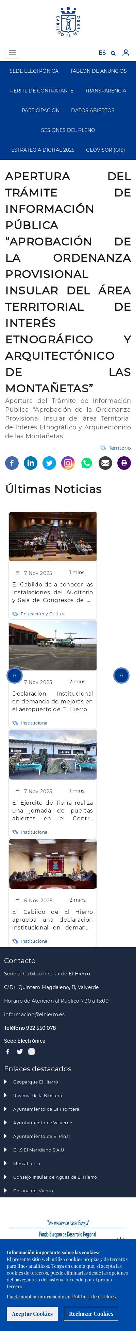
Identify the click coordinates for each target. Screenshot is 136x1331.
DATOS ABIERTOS (93, 110)
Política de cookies (93, 1297)
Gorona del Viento (33, 1190)
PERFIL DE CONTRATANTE (41, 91)
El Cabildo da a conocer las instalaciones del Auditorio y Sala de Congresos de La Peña (52, 592)
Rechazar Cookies (91, 1313)
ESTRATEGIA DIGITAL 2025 (42, 150)
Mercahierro (26, 1163)
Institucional (35, 723)
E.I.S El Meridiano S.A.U (39, 1150)
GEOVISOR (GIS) (105, 150)
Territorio (120, 448)
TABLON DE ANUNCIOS (98, 71)
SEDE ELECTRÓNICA (34, 71)
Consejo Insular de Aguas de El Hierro (55, 1177)
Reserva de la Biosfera (37, 1095)
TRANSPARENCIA (105, 91)
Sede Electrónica (24, 1041)
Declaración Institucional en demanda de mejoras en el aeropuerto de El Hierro (52, 701)
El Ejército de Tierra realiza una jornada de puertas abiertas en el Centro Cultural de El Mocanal (52, 811)
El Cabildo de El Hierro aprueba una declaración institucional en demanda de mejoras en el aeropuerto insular (52, 920)
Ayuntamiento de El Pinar (42, 1136)
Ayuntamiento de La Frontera (46, 1109)
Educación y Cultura (43, 613)
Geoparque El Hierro (35, 1082)
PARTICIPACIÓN (41, 110)
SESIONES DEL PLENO (68, 130)
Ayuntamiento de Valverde (42, 1122)
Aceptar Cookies (32, 1313)
